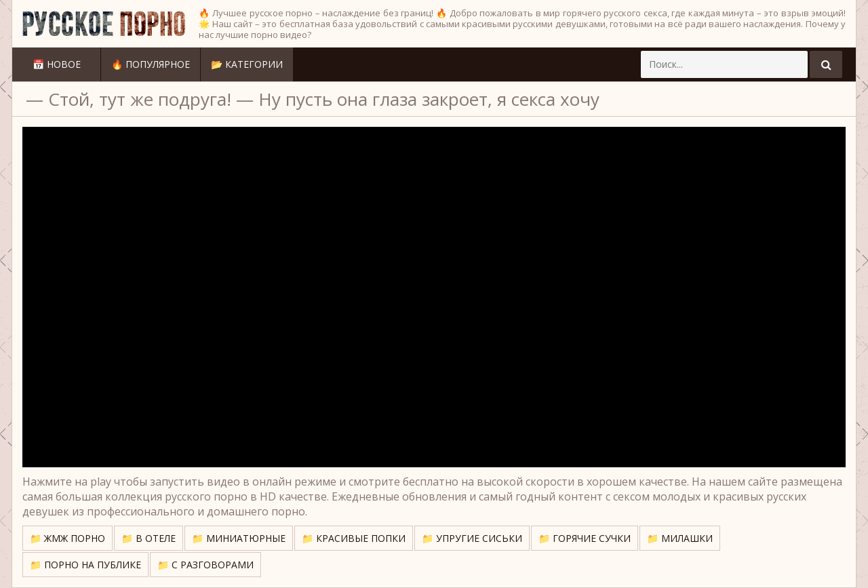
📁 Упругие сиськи (472, 538)
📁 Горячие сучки (584, 538)
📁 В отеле (148, 538)
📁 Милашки (680, 538)
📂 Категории (247, 64)
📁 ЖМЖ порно (67, 538)
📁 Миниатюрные (238, 538)
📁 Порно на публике (85, 564)
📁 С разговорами (205, 564)
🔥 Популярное (150, 64)
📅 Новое (57, 64)
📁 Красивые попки (354, 538)
